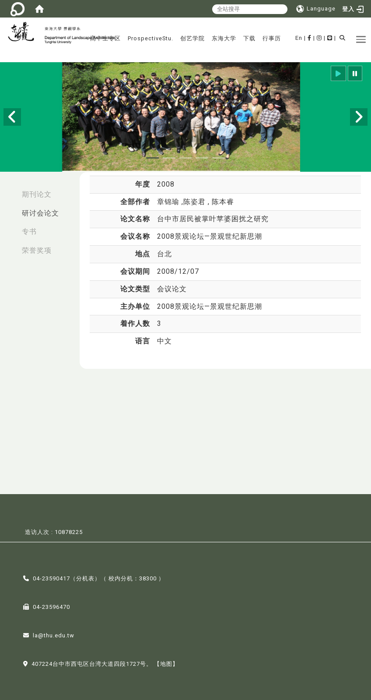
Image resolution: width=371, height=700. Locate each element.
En (298, 38)
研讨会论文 (40, 213)
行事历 (271, 38)
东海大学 (224, 38)
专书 (29, 231)
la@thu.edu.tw (53, 634)
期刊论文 (37, 194)
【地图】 (166, 663)
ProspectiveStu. (150, 38)
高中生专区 (105, 38)
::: (9, 190)
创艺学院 (192, 38)
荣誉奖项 (37, 250)
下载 (249, 38)
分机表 (85, 577)
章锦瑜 (169, 202)
